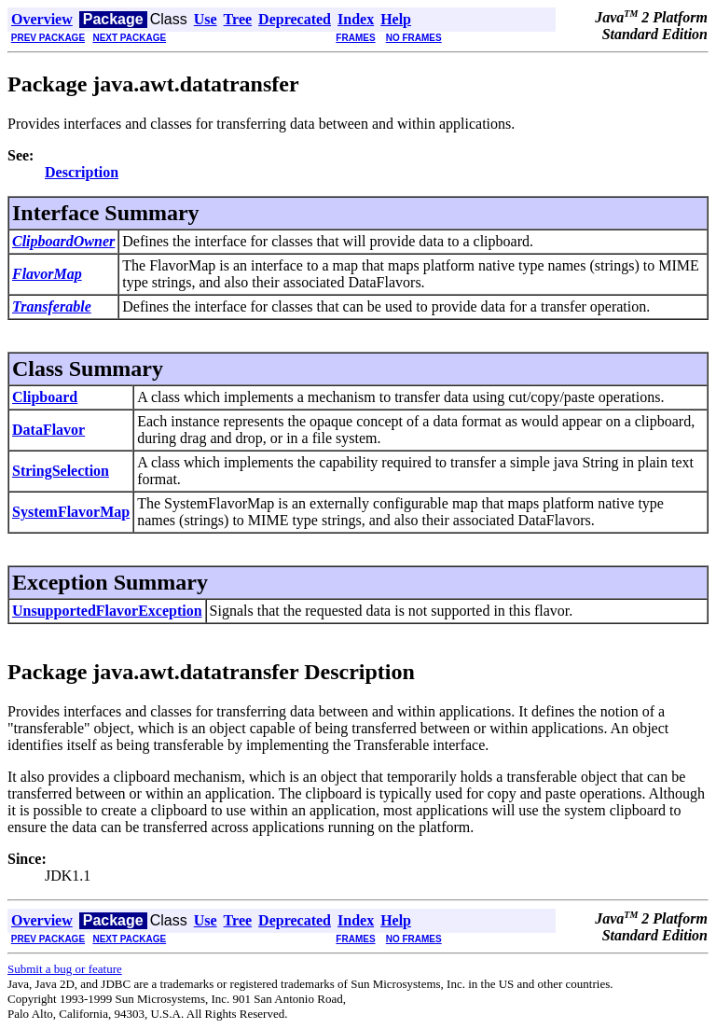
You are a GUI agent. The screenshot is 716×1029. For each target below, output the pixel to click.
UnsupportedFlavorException (107, 611)
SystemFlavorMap (71, 512)
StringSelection (60, 471)
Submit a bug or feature (64, 969)
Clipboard (44, 397)
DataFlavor (48, 430)
